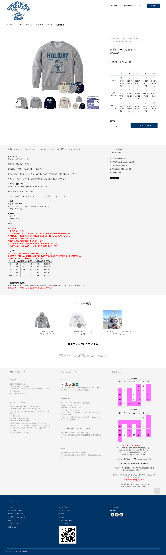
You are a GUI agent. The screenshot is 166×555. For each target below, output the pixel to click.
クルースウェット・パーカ (118, 38)
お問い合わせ (12, 527)
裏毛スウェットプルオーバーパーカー (47, 332)
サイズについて (115, 507)
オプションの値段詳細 (117, 159)
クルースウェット (133, 38)
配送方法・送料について (16, 513)
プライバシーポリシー (15, 523)
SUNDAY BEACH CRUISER (118, 41)
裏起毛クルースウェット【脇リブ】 (83, 332)
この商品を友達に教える (118, 165)
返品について (12, 520)
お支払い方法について (15, 510)
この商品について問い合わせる (120, 169)
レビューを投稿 (115, 153)
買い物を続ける (115, 172)
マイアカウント (116, 6)
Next (97, 103)
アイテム (11, 25)
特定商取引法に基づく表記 (16, 517)
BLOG (50, 25)
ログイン (137, 6)
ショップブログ (64, 507)
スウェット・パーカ (135, 41)
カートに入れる (144, 126)
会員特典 (40, 25)
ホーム (10, 507)
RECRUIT (113, 510)
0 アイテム (153, 6)
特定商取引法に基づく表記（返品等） (123, 162)
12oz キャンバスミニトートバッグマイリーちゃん (118, 332)
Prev (17, 103)
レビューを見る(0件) (117, 149)
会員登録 (127, 6)
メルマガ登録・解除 (65, 520)
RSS (60, 523)
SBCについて (26, 25)
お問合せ (60, 25)
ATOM (66, 523)
